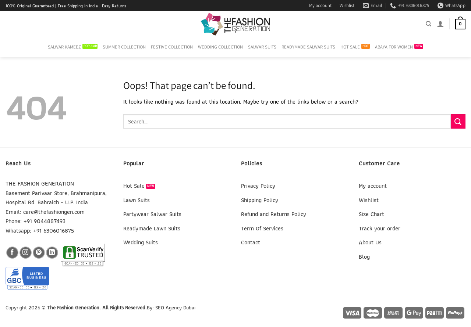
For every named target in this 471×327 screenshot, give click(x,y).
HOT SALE (350, 47)
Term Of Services (262, 228)
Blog (364, 256)
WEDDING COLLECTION (220, 47)
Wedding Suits (140, 242)
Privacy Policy (258, 185)
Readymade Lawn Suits (151, 228)
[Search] (428, 24)
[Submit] (458, 121)
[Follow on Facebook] (12, 253)
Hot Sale (134, 185)
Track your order (379, 228)
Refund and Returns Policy (273, 214)
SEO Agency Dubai (175, 307)
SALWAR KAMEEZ (64, 47)
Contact (250, 242)
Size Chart (371, 214)
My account (320, 5)
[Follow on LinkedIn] (52, 253)
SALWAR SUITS (262, 47)
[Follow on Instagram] (26, 253)
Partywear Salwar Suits (152, 214)
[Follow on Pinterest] (39, 253)
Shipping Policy (259, 200)
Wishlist (347, 5)
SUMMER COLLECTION (124, 47)
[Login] (440, 24)
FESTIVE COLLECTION (172, 47)
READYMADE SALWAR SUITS (308, 47)
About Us (370, 242)
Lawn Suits (136, 200)
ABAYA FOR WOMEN (394, 47)
